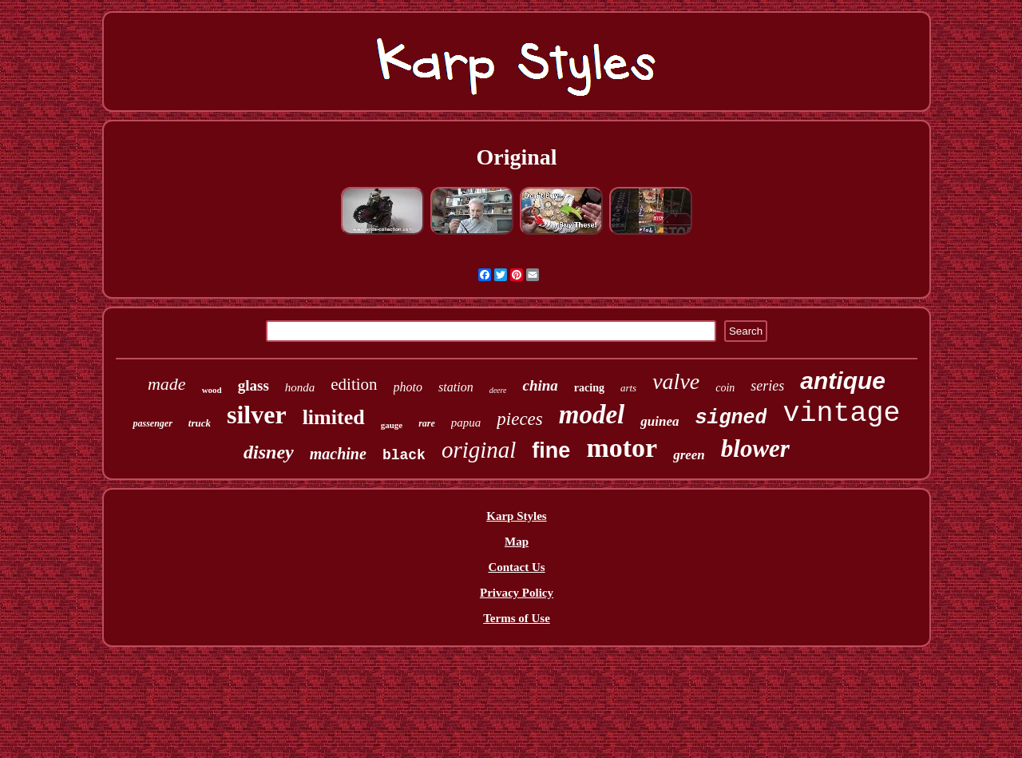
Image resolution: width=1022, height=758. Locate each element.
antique (842, 380)
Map (517, 541)
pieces (519, 419)
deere (498, 390)
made (167, 384)
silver (257, 414)
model (591, 414)
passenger (152, 423)
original (479, 449)
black (404, 455)
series (767, 386)
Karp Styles (516, 516)
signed (730, 418)
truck (199, 423)
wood (212, 390)
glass (253, 385)
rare (426, 423)
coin (725, 388)
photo (408, 387)
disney (269, 452)
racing (589, 388)
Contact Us (516, 567)
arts (628, 388)
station (455, 387)
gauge (392, 425)
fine (551, 450)
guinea (659, 421)
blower (755, 448)
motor (621, 447)
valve (675, 381)
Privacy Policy (516, 592)
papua (466, 422)
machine (338, 453)
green (689, 454)
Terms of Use (516, 618)
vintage (841, 414)
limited (334, 417)
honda (300, 387)
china (539, 385)
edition (354, 384)
